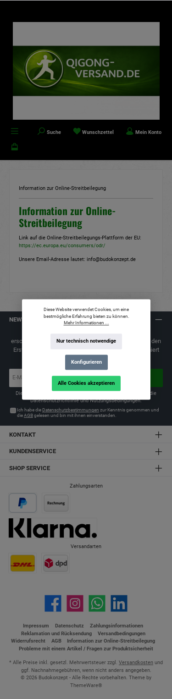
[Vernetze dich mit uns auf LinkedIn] (119, 603)
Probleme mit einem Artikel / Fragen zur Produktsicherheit (86, 649)
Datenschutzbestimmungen (70, 409)
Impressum (36, 626)
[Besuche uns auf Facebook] (53, 603)
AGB (28, 415)
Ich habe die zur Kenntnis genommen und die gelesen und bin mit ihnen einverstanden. (88, 412)
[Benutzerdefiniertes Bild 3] (53, 528)
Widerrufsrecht (28, 641)
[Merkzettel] (93, 132)
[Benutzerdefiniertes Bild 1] (22, 503)
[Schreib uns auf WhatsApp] (97, 603)
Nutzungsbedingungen (115, 401)
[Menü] (15, 132)
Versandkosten (136, 663)
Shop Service (29, 468)
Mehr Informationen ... (86, 323)
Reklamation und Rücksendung (56, 634)
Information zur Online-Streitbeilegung (111, 641)
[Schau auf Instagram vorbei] (75, 603)
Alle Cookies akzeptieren (86, 383)
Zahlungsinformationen (116, 626)
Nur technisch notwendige (86, 341)
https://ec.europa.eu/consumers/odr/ (62, 246)
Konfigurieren (86, 362)
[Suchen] (49, 132)
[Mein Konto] (143, 132)
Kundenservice (32, 451)
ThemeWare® (86, 685)
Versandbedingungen (121, 634)
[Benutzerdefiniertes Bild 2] (56, 503)
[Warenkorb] (15, 147)
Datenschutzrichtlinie (54, 401)
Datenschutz (69, 626)
